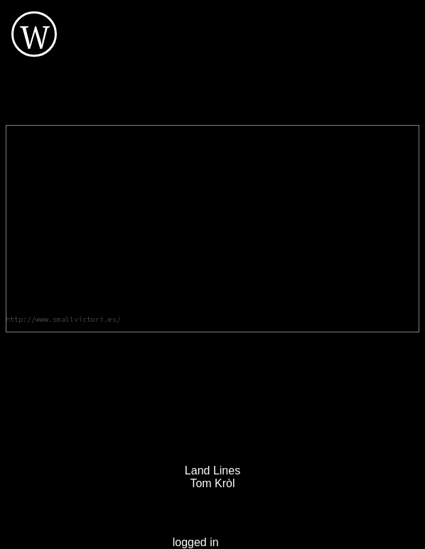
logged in (196, 542)
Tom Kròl (212, 483)
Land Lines (212, 470)
